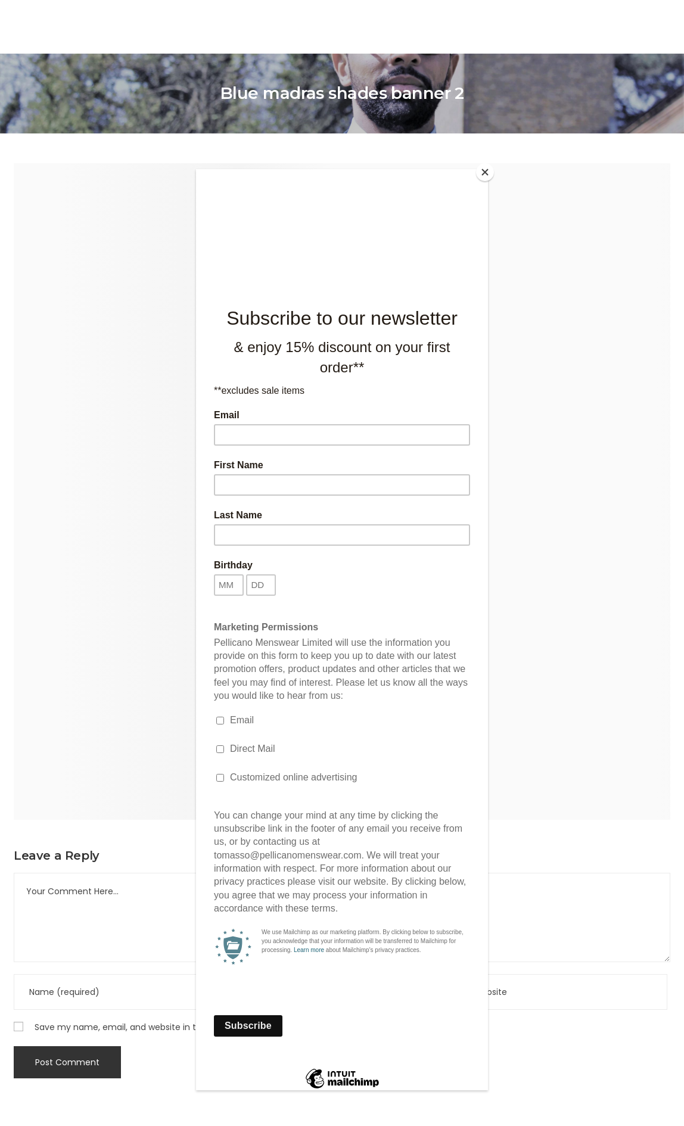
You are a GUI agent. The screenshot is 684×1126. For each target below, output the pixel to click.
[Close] (485, 172)
